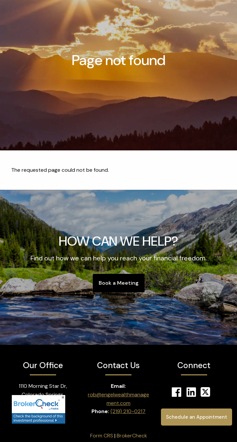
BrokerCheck (132, 435)
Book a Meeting (119, 282)
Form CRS (101, 435)
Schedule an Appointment (194, 416)
